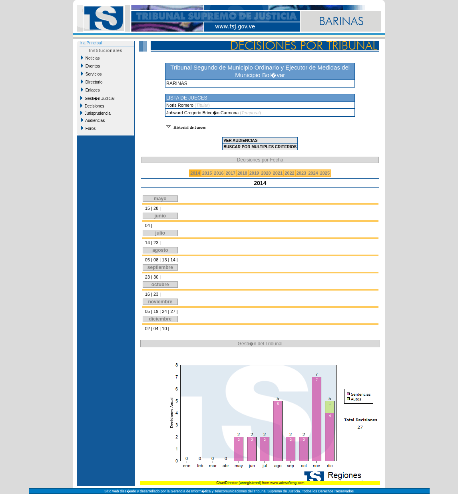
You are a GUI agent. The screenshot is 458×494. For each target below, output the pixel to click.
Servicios (91, 74)
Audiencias (93, 120)
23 (155, 242)
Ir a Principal (91, 43)
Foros (88, 128)
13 (164, 259)
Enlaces (90, 90)
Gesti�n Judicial (97, 98)
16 (147, 294)
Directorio (91, 82)
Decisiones (92, 106)
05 (147, 259)
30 (155, 277)
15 (147, 208)
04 (147, 225)
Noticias (90, 58)
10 (164, 328)
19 (155, 311)
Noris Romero (180, 105)
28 (155, 208)
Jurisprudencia (95, 113)
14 (147, 242)
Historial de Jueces (189, 127)
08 (155, 259)
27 (173, 311)
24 (164, 311)
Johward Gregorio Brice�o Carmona (203, 112)
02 (147, 328)
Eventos (90, 66)
